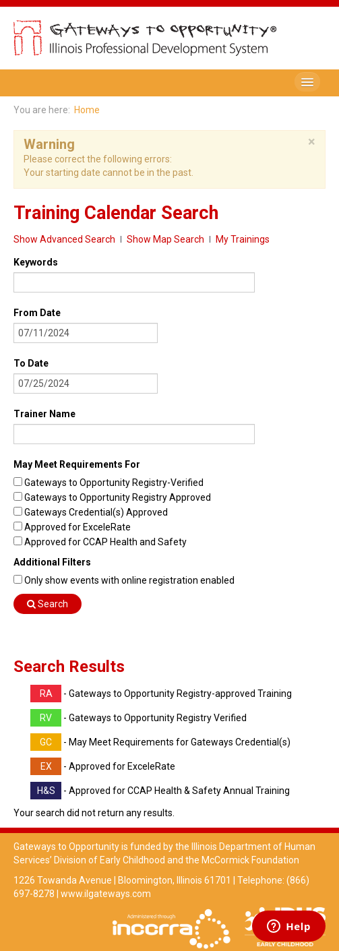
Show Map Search (165, 239)
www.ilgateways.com (106, 893)
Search (47, 604)
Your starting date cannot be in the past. (108, 172)
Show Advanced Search (64, 239)
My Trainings (243, 239)
